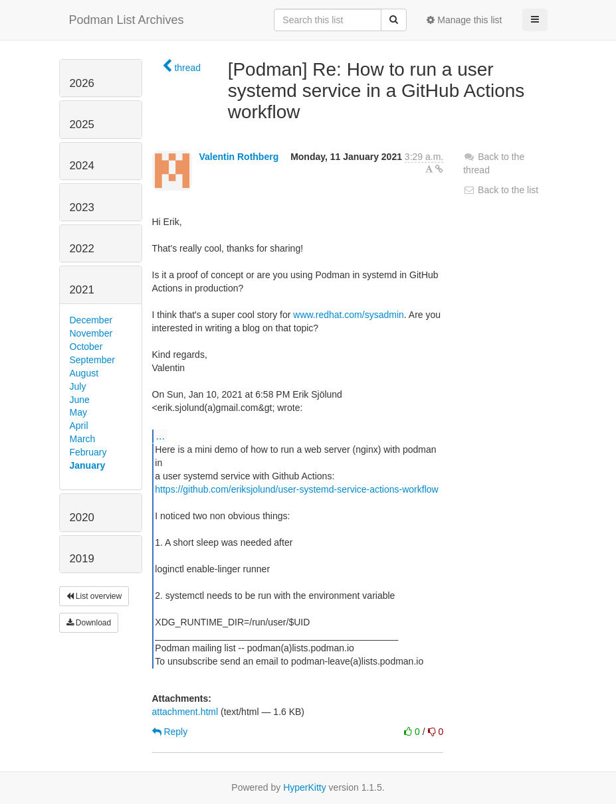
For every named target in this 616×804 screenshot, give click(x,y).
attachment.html (185, 711)
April (79, 425)
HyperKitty (304, 787)
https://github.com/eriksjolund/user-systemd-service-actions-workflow (296, 489)
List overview (94, 596)
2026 (82, 83)
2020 (82, 517)
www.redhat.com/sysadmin (348, 314)
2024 (82, 165)
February (88, 452)
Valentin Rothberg (238, 156)
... (160, 436)
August (84, 373)
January (88, 465)
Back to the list (500, 190)
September (92, 360)
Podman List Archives (126, 20)
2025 (82, 124)
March (83, 439)
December (91, 320)
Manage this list (464, 20)
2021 (82, 289)
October (86, 346)
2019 (82, 558)
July (78, 386)
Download (89, 622)
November (91, 333)
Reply (170, 731)
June (80, 399)
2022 (82, 248)
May (78, 412)
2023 (82, 207)
